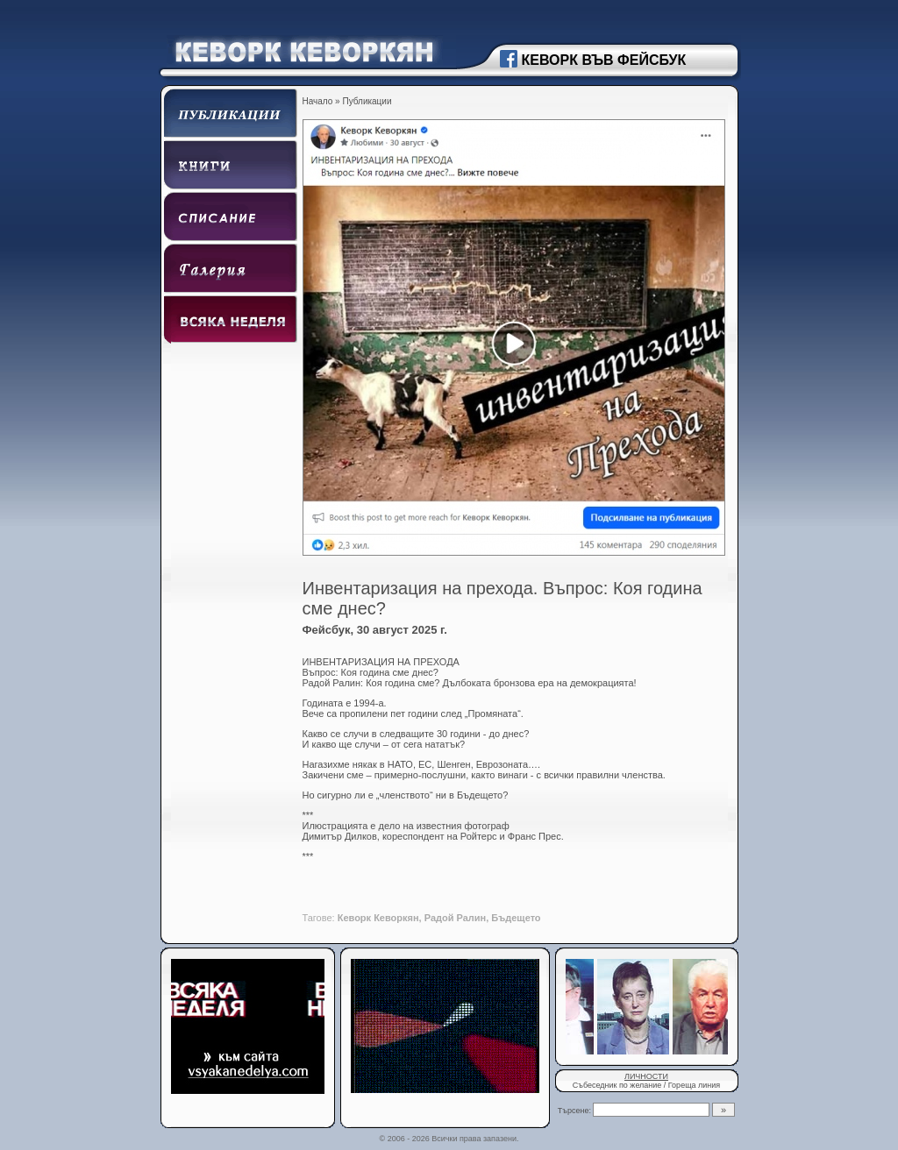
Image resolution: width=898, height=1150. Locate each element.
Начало (318, 101)
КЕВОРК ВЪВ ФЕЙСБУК (604, 60)
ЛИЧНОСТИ (646, 1076)
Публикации (366, 101)
